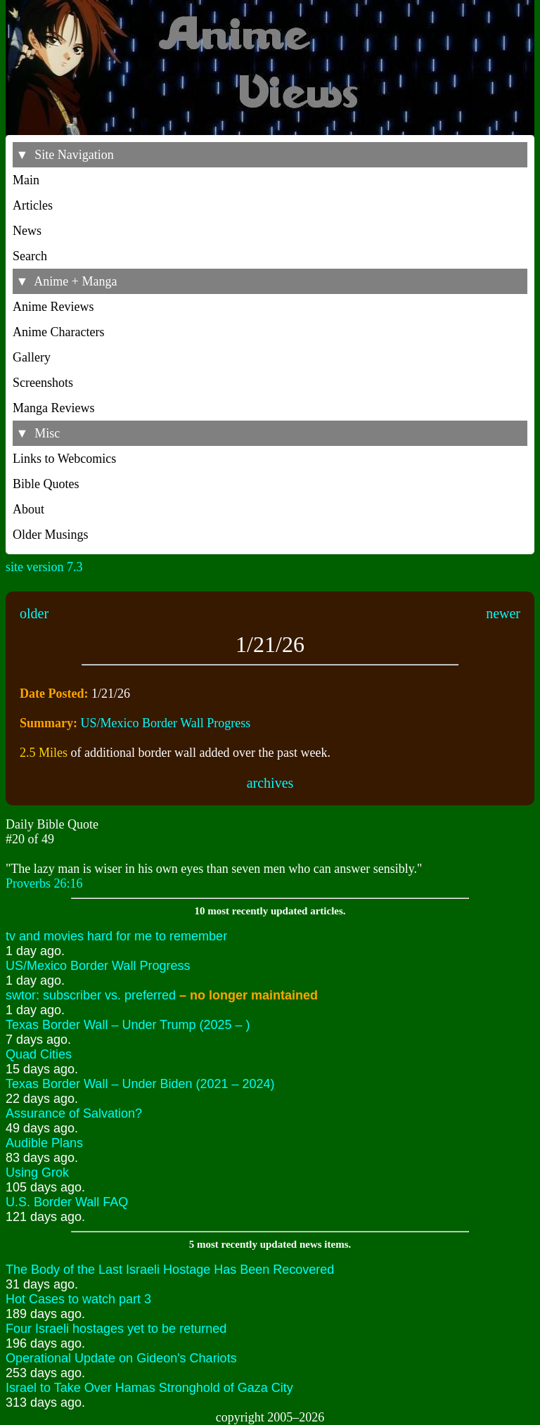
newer (503, 613)
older (34, 613)
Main (26, 180)
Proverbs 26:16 (44, 883)
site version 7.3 (44, 567)
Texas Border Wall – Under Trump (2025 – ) (128, 1025)
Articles (33, 205)
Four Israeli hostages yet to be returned (116, 1329)
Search (30, 256)
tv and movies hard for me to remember (116, 936)
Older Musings (51, 535)
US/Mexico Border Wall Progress (166, 723)
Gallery (32, 357)
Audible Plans (44, 1143)
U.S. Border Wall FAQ (67, 1202)
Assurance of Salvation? (74, 1113)
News (27, 231)
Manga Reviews (53, 408)
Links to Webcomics (64, 459)
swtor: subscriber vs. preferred (162, 995)
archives (270, 783)
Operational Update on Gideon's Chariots (121, 1358)
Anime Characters (58, 332)
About (28, 509)
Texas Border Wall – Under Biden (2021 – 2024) (140, 1084)
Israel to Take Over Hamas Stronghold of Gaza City (149, 1388)
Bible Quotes (46, 484)
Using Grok (37, 1172)
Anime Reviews (53, 307)
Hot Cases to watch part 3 (78, 1299)
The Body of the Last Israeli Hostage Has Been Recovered (170, 1270)
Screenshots (43, 383)
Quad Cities (39, 1054)
